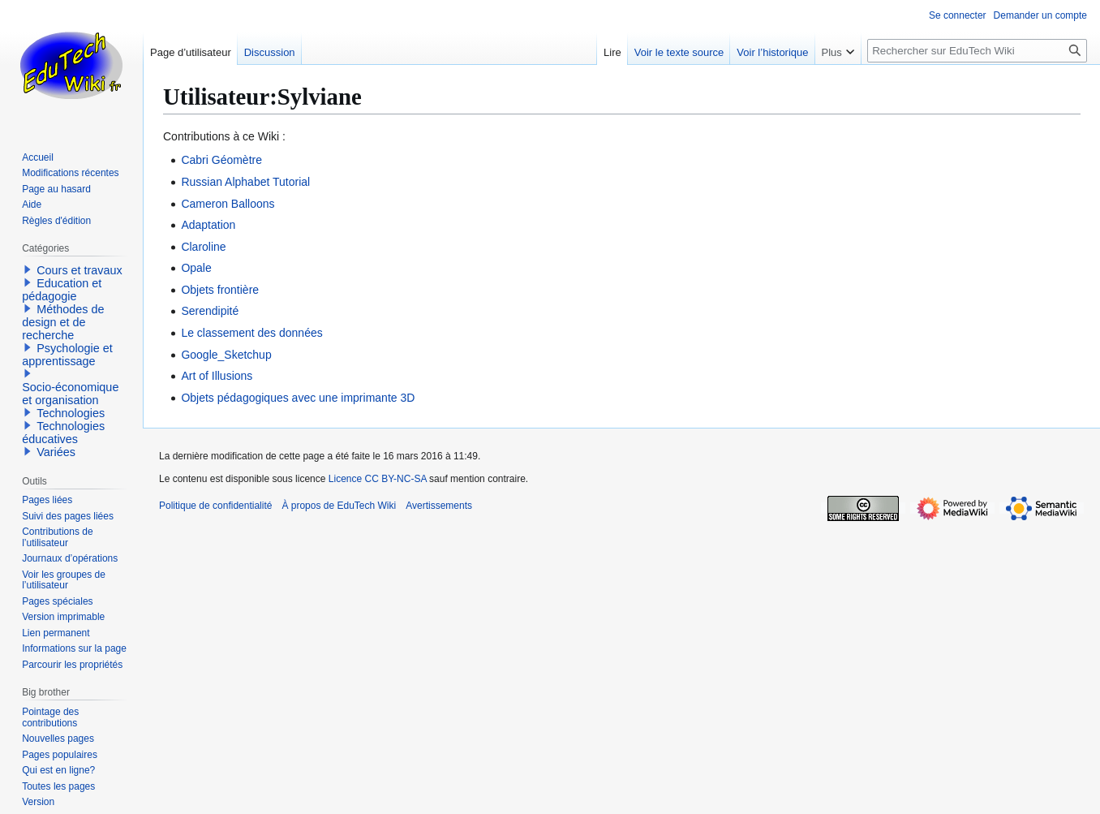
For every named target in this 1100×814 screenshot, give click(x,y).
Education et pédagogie (61, 290)
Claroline (203, 246)
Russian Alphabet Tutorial (245, 181)
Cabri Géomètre (221, 159)
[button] (27, 269)
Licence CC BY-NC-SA (378, 479)
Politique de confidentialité (215, 505)
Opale (196, 267)
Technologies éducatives (63, 433)
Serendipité (209, 310)
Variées (56, 452)
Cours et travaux (79, 270)
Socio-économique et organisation (70, 394)
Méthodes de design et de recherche (63, 322)
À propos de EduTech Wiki (338, 505)
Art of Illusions (216, 375)
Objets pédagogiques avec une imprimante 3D (298, 397)
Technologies (71, 413)
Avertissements (439, 505)
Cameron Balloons (227, 203)
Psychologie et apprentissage (67, 355)
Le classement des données (251, 332)
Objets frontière (220, 289)
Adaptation (208, 224)
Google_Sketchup (226, 354)
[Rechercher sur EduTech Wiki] (977, 50)
